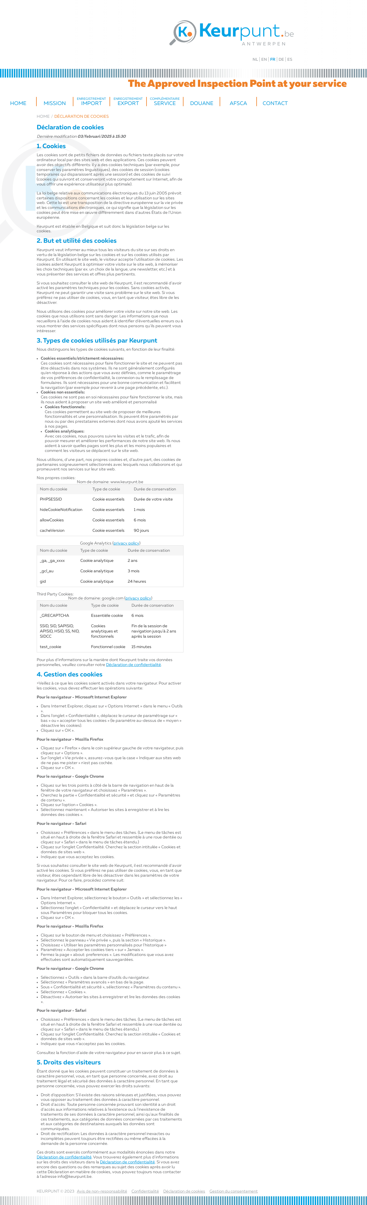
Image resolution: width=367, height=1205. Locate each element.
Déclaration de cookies (184, 1191)
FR (272, 60)
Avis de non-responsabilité (102, 1191)
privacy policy (126, 543)
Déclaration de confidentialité (133, 665)
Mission (55, 103)
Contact (275, 103)
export (128, 101)
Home (18, 103)
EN (264, 60)
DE (281, 60)
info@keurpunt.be (75, 1177)
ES (289, 60)
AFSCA (238, 103)
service (165, 101)
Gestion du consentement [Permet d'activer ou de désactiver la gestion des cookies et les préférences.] (234, 1191)
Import (91, 101)
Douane (201, 103)
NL (255, 60)
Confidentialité (145, 1191)
